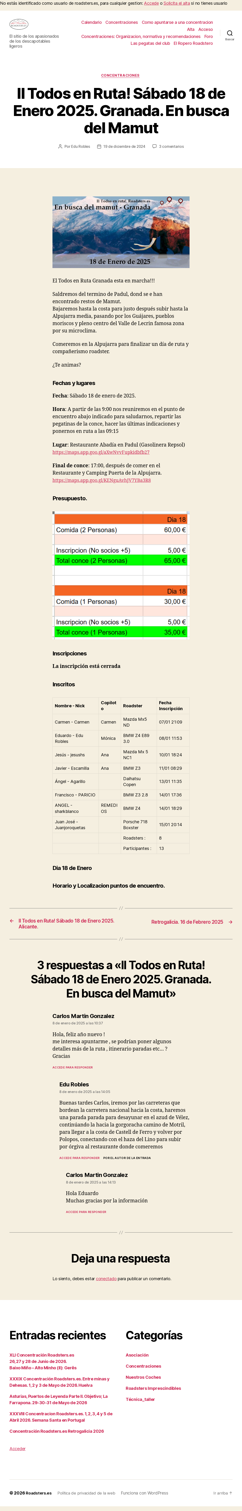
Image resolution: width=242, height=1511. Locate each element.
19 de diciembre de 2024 (125, 149)
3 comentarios (172, 149)
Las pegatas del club (150, 44)
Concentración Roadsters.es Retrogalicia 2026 (56, 1435)
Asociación (137, 1359)
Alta (190, 30)
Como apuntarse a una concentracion (177, 23)
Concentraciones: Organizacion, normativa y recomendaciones (141, 37)
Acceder (17, 1453)
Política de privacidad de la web (89, 1497)
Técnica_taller (140, 1404)
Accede (151, 3)
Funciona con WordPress (148, 1497)
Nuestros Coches (143, 1381)
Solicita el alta (177, 3)
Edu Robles (79, 149)
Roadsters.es (39, 1497)
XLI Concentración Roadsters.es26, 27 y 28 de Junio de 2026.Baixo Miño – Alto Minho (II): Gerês (42, 1366)
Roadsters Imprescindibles (153, 1393)
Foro (208, 37)
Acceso (205, 30)
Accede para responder (72, 1072)
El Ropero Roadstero (193, 44)
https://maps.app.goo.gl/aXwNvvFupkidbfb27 (105, 455)
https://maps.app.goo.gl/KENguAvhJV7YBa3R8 (105, 483)
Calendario (91, 23)
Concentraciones (121, 23)
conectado (106, 1283)
